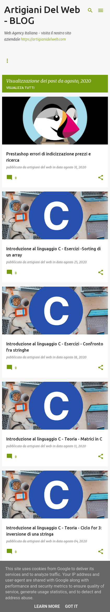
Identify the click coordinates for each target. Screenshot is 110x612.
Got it (71, 606)
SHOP (72, 60)
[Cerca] (90, 10)
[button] (100, 177)
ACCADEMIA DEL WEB (21, 60)
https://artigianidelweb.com (43, 39)
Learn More (47, 606)
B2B (53, 60)
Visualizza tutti (20, 87)
